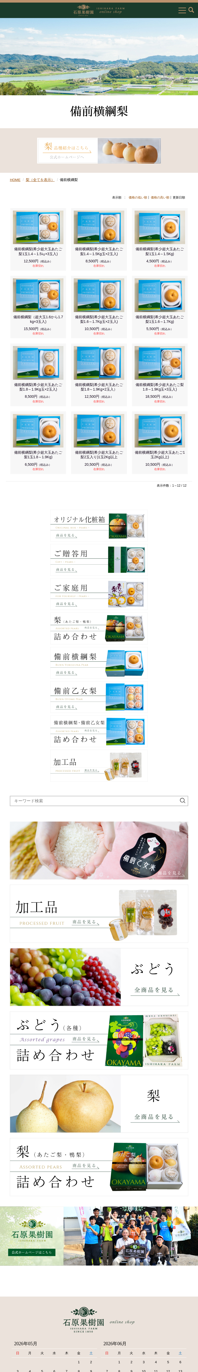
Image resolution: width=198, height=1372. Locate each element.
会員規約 (13, 1323)
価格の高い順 (160, 197)
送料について (17, 1314)
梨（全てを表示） (40, 180)
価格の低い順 (138, 197)
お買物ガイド (17, 1289)
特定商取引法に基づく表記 (29, 1298)
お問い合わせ (17, 1331)
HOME (15, 180)
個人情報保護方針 (21, 1306)
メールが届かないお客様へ (29, 1339)
